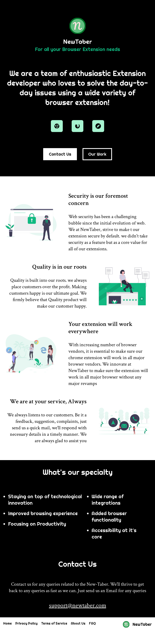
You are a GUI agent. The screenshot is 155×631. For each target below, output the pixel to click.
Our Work (97, 154)
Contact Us (60, 154)
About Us (78, 623)
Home (7, 623)
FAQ (92, 623)
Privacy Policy (26, 623)
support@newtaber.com (77, 605)
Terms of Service (54, 623)
